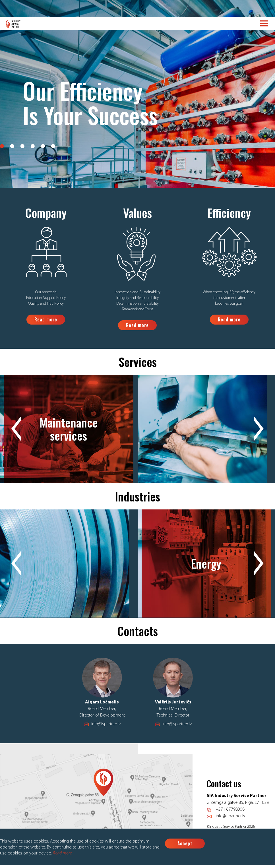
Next (259, 429)
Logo (13, 24)
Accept (185, 843)
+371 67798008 (230, 809)
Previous (16, 429)
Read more (62, 853)
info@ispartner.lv (106, 724)
